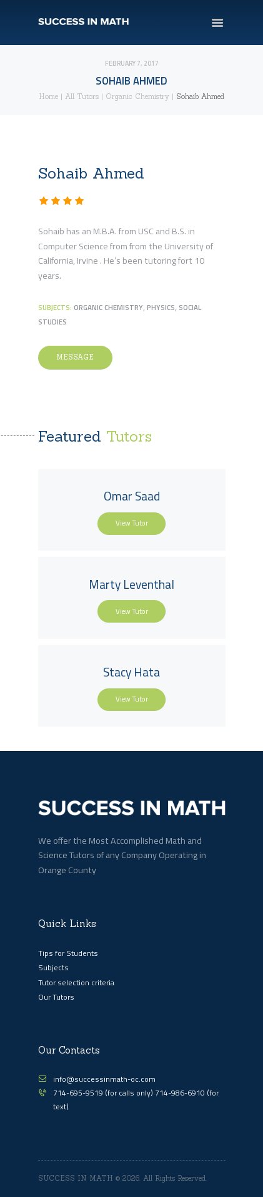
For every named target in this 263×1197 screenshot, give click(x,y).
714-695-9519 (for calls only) (104, 1093)
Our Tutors (56, 997)
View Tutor (132, 522)
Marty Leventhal (131, 584)
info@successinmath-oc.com (104, 1079)
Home (48, 96)
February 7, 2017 (132, 63)
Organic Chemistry (137, 96)
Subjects (53, 967)
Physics (161, 307)
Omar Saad (132, 496)
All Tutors (82, 96)
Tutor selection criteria (76, 982)
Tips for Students (68, 953)
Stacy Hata (131, 672)
